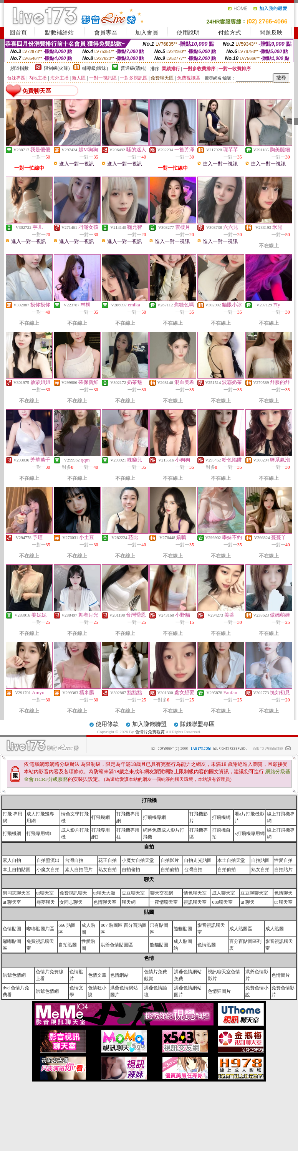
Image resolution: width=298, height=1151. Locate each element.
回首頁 (18, 33)
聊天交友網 (161, 893)
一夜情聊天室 (164, 902)
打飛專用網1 (39, 833)
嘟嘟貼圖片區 (40, 928)
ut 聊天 (247, 902)
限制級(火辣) (57, 68)
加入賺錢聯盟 (149, 724)
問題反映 (271, 33)
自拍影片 (170, 860)
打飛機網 (221, 817)
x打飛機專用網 (250, 833)
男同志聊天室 (16, 893)
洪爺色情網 (14, 975)
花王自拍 (107, 860)
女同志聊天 (71, 902)
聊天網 (129, 902)
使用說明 (188, 33)
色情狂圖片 (219, 991)
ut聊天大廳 (104, 893)
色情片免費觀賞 (150, 731)
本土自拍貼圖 (16, 869)
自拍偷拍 (131, 869)
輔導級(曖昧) (95, 68)
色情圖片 (281, 975)
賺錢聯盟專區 (197, 724)
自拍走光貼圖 (198, 860)
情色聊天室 (195, 893)
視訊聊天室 (195, 902)
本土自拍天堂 (231, 860)
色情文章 (97, 975)
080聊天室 (222, 902)
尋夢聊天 (45, 902)
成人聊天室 (223, 893)
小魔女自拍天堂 (138, 860)
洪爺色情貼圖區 (117, 945)
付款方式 (229, 33)
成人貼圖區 (240, 928)
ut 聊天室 (283, 902)
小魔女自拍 (48, 869)
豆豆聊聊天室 (254, 893)
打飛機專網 (154, 817)
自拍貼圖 (260, 860)
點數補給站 (59, 33)
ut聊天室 (45, 893)
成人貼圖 (274, 928)
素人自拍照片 (79, 869)
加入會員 (146, 33)
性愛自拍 (283, 860)
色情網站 (119, 975)
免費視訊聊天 (73, 893)
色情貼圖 (12, 928)
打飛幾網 (100, 817)
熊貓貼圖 (183, 928)
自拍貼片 (283, 869)
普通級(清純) (134, 68)
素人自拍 (12, 860)
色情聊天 (283, 893)
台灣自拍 (74, 860)
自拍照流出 (48, 860)
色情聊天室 (104, 902)
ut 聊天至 (12, 902)
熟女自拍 (107, 869)
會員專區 (105, 33)
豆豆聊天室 (133, 893)
